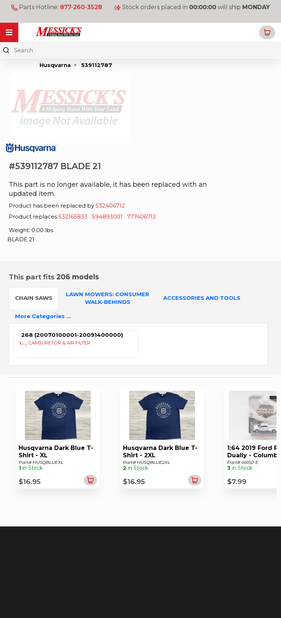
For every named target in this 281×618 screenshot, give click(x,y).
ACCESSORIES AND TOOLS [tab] (201, 297)
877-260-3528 (81, 7)
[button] (267, 32)
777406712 (141, 216)
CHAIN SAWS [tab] (33, 297)
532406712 (110, 205)
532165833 (73, 216)
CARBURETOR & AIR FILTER (55, 343)
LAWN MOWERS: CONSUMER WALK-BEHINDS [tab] (107, 298)
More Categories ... (43, 316)
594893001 (107, 216)
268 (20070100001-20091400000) (72, 334)
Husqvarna (55, 65)
